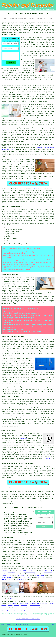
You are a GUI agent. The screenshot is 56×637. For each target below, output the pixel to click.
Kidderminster (35, 605)
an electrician (13, 574)
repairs (31, 122)
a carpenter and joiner (27, 570)
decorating (24, 41)
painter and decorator (32, 100)
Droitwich (43, 603)
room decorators (29, 572)
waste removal (39, 575)
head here (48, 458)
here (11, 598)
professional (50, 37)
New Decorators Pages (10, 624)
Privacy (53, 624)
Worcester (24, 605)
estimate (49, 173)
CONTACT (45, 9)
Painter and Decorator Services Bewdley (22, 507)
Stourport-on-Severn (32, 603)
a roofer (33, 574)
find (7, 491)
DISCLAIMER (51, 9)
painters (21, 170)
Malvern (4, 605)
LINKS (35, 9)
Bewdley (36, 189)
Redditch (51, 603)
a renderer (20, 579)
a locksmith (22, 575)
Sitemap (2, 624)
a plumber (41, 577)
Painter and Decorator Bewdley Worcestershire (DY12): (21, 22)
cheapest (45, 176)
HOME (31, 9)
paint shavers (38, 113)
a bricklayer (48, 572)
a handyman (11, 572)
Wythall (21, 603)
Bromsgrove (13, 603)
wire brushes (26, 113)
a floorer (26, 577)
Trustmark (23, 438)
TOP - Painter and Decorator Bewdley (14, 611)
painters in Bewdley (14, 163)
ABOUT (39, 9)
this (36, 460)
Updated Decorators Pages (22, 624)
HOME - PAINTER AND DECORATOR (28, 619)
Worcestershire (39, 601)
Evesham (16, 605)
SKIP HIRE (48, 570)
